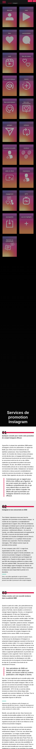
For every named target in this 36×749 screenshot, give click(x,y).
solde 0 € (30, 0)
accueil (10, 3)
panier (34, 0)
